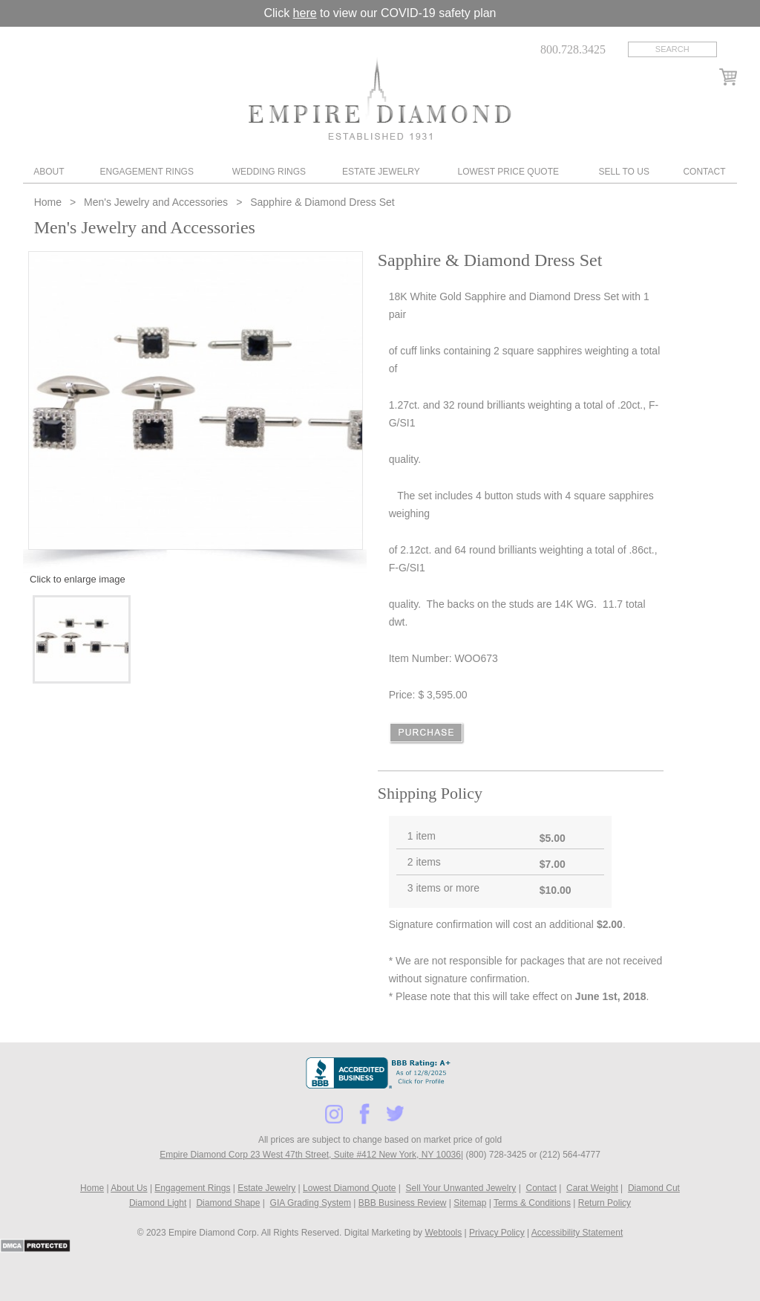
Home (49, 202)
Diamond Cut (654, 1188)
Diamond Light (157, 1203)
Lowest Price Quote (508, 171)
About (48, 171)
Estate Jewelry (381, 171)
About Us (129, 1188)
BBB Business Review (402, 1203)
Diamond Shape (228, 1203)
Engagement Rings (146, 171)
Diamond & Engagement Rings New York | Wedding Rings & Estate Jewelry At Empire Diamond (379, 98)
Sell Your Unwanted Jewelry (461, 1188)
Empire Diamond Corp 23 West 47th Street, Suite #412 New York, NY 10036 (310, 1154)
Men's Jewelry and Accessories (156, 202)
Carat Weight (592, 1188)
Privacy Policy (497, 1232)
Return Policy (604, 1203)
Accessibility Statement (577, 1232)
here (305, 13)
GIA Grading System (310, 1203)
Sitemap (469, 1203)
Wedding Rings (269, 171)
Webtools (443, 1232)
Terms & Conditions (532, 1203)
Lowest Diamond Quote (349, 1188)
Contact (704, 171)
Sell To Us (623, 171)
